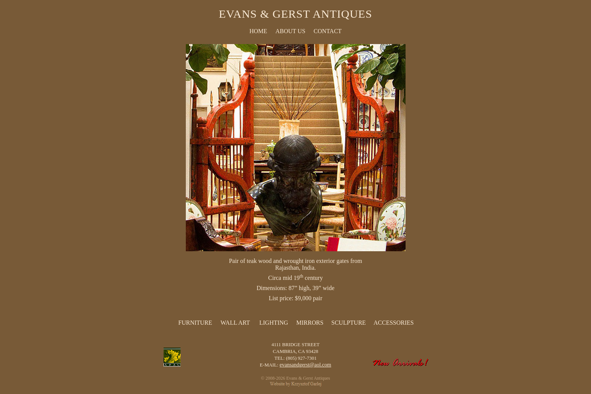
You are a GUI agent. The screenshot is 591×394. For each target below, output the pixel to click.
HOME (258, 31)
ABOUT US (290, 31)
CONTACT (327, 31)
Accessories (394, 322)
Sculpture (348, 322)
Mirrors (309, 322)
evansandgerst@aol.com (305, 365)
